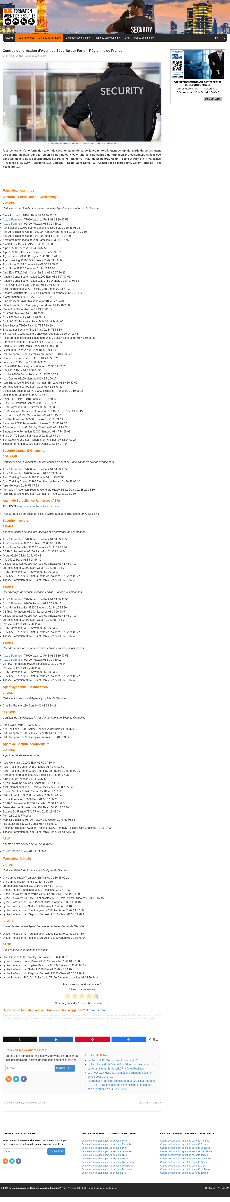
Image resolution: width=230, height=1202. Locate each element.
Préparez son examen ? (107, 37)
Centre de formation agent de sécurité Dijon (183, 1165)
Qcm (127, 37)
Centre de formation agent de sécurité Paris (104, 1140)
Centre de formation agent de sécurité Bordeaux (106, 1169)
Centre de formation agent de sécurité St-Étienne (186, 1151)
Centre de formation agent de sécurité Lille (103, 1172)
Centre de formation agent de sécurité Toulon (184, 1155)
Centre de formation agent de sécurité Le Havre (185, 1147)
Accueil (9, 37)
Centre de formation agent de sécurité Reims (184, 1144)
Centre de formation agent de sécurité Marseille (106, 1144)
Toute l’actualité (26, 37)
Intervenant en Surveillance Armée (38, 506)
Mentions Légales (108, 1188)
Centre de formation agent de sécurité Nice (104, 1155)
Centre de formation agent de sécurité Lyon (104, 1147)
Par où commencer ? (145, 37)
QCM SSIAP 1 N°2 (150, 1102)
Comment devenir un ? (78, 37)
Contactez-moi (96, 1010)
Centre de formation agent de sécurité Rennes (184, 1140)
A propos (72, 1188)
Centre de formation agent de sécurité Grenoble (185, 1158)
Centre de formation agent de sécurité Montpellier (107, 1165)
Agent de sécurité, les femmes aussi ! (24, 1102)
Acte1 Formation (13, 543)
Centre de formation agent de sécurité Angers (184, 1162)
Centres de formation (50, 37)
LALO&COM (223, 1188)
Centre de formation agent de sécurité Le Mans (185, 1169)
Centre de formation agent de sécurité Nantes (105, 1158)
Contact (82, 1188)
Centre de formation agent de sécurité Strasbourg (107, 1162)
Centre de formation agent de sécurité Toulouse (106, 1151)
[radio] (67, 996)
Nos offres (93, 1188)
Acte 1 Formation (13, 219)
